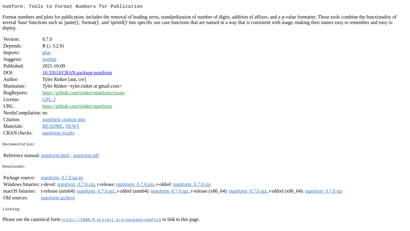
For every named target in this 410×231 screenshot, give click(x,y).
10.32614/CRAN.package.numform (77, 73)
